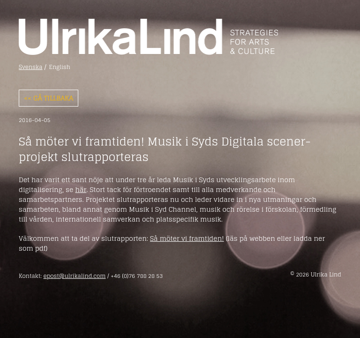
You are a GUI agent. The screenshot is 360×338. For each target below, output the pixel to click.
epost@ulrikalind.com (74, 276)
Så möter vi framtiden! (187, 238)
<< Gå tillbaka (48, 98)
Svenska (31, 67)
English (59, 67)
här (80, 189)
